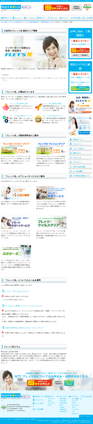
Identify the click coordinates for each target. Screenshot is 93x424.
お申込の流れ (75, 18)
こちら (4, 299)
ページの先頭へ (86, 416)
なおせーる (75, 413)
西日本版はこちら (26, 7)
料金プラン (40, 18)
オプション (63, 18)
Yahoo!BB (63, 403)
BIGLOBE (63, 398)
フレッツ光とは (29, 18)
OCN (61, 405)
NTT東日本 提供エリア (79, 176)
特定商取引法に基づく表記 (22, 419)
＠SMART (63, 409)
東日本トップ (6, 18)
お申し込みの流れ (77, 166)
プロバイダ (52, 18)
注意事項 (33, 419)
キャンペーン (17, 18)
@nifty (62, 407)
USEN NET (63, 411)
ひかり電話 (75, 398)
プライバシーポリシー (7, 419)
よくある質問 (87, 18)
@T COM (63, 401)
